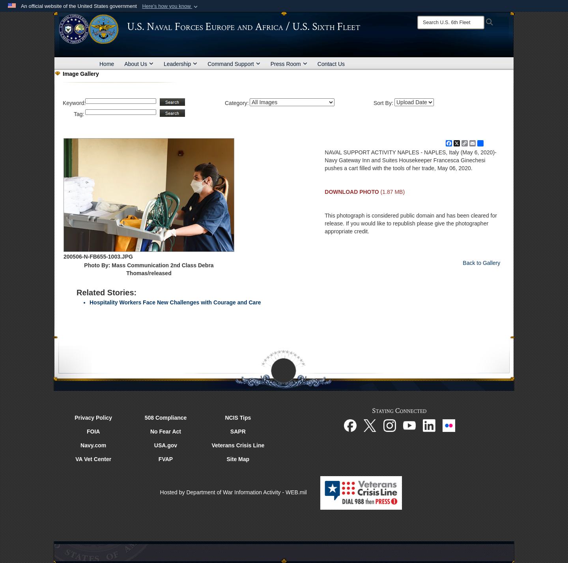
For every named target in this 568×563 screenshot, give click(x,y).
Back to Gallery (481, 263)
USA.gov (165, 445)
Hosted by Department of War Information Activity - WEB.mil (233, 492)
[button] (170, 6)
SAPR (238, 431)
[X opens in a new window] (370, 425)
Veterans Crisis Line (237, 445)
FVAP (166, 459)
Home (106, 64)
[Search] (450, 22)
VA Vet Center (93, 459)
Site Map (238, 459)
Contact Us (331, 64)
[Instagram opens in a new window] (389, 425)
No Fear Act (165, 431)
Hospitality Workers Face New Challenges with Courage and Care (175, 302)
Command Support (233, 64)
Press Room (289, 64)
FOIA (93, 431)
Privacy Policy (93, 418)
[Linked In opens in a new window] (429, 425)
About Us (138, 64)
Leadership (180, 64)
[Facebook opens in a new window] (350, 425)
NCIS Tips (238, 418)
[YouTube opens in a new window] (409, 425)
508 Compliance (166, 418)
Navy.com (93, 445)
